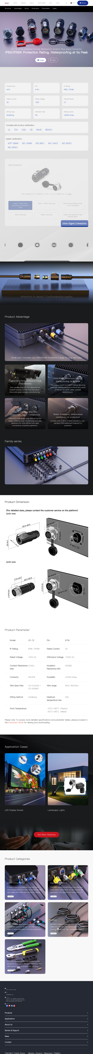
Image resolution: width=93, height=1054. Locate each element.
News (51, 3)
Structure (8, 8)
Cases (55, 8)
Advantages (18, 8)
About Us (32, 3)
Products (15, 3)
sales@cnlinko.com (9, 994)
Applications (23, 3)
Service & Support (41, 3)
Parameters (46, 8)
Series (27, 8)
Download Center (16, 722)
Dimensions (35, 8)
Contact (57, 3)
